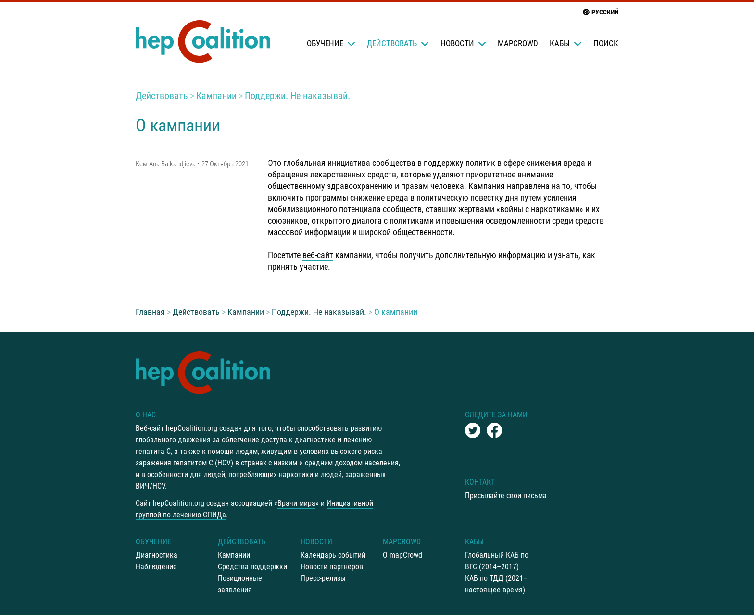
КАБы (566, 43)
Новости (463, 43)
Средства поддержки (252, 566)
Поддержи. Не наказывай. (297, 95)
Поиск (605, 43)
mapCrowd (518, 43)
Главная (150, 312)
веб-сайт (317, 255)
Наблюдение (156, 566)
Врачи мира (296, 503)
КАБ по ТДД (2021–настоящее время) (496, 584)
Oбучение (331, 43)
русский (600, 12)
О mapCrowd (402, 555)
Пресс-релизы (323, 578)
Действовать (398, 43)
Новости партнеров (332, 566)
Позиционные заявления (240, 584)
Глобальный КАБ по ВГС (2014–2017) (496, 561)
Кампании (216, 95)
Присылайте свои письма (506, 495)
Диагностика (156, 555)
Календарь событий (333, 555)
